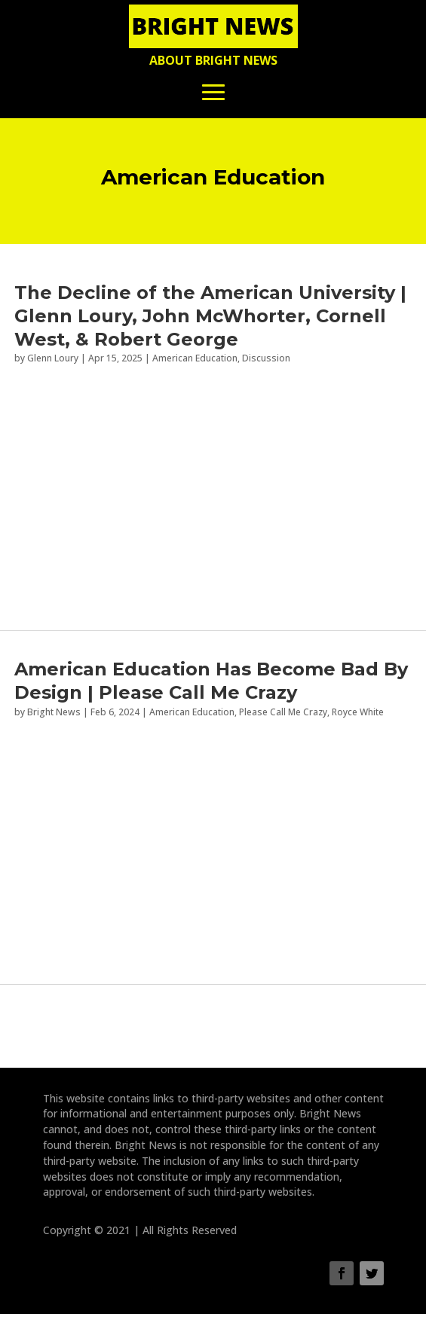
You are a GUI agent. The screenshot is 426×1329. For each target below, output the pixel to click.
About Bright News (213, 60)
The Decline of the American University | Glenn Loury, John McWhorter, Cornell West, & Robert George (210, 316)
